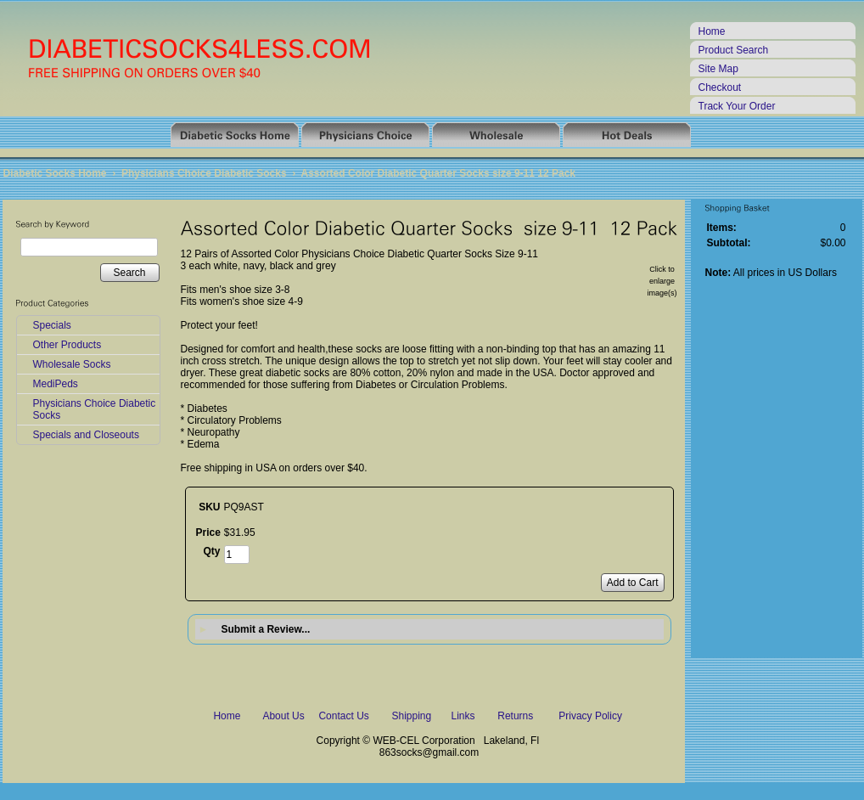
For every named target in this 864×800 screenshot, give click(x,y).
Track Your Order (737, 106)
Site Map (718, 69)
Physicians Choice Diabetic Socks (204, 173)
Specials (52, 325)
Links (463, 716)
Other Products (67, 345)
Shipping (411, 716)
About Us (283, 716)
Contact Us (343, 716)
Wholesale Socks (72, 364)
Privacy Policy (590, 716)
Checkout (720, 87)
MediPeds (55, 384)
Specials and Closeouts (86, 435)
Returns (515, 716)
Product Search (733, 50)
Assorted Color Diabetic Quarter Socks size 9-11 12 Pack (438, 173)
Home (712, 31)
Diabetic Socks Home (55, 173)
